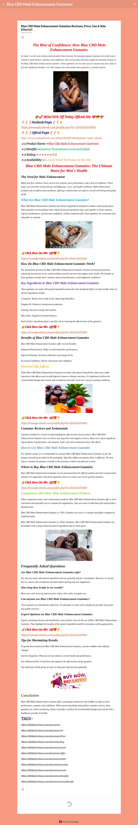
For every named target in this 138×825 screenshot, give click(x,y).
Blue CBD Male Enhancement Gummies (40, 4)
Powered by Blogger (69, 822)
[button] (22, 37)
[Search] (76, 4)
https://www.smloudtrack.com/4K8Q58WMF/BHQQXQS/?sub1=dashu (61, 138)
